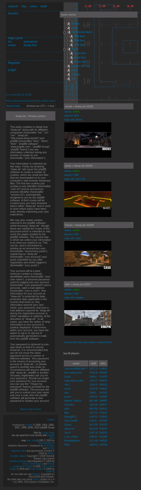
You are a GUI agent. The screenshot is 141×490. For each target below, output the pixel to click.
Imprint (51, 419)
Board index (13, 106)
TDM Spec (79, 45)
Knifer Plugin (36, 469)
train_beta (32, 440)
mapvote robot (18, 451)
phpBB (28, 425)
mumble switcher (18, 461)
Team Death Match (82, 32)
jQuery (36, 479)
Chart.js (36, 474)
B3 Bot (50, 448)
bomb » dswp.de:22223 (79, 106)
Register (14, 62)
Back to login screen (30, 409)
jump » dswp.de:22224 (79, 165)
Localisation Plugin (22, 466)
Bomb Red (80, 57)
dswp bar (30, 45)
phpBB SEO (50, 436)
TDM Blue (79, 36)
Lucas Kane (48, 432)
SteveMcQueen (46, 443)
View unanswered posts (19, 100)
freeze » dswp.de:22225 (79, 225)
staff (43, 6)
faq (23, 6)
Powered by (18, 425)
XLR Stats (49, 445)
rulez (33, 6)
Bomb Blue (80, 53)
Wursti (51, 463)
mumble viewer (18, 456)
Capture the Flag (80, 66)
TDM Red (79, 40)
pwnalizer (30, 41)
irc (10, 41)
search (13, 6)
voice (12, 45)
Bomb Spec (80, 61)
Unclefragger (36, 463)
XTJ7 (25, 463)
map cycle (15, 38)
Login (12, 70)
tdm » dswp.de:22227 (78, 284)
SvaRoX (50, 471)
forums (13, 13)
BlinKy (51, 453)
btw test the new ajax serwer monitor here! (88, 342)
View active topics (45, 100)
